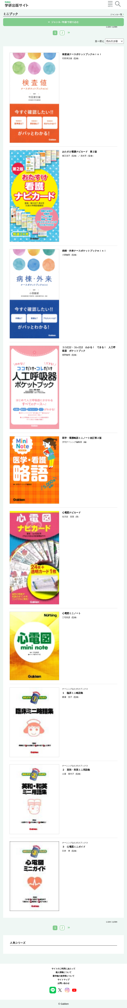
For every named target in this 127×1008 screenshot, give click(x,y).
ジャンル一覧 (117, 14)
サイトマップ (63, 979)
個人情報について (63, 972)
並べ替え (99, 41)
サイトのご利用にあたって (63, 969)
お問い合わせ (63, 983)
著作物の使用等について (63, 976)
